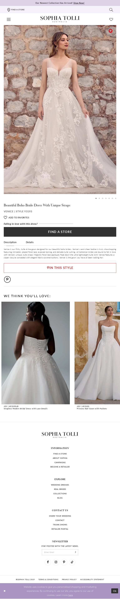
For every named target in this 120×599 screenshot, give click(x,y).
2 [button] (99, 198)
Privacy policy (69, 580)
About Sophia (60, 458)
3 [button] (102, 198)
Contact (60, 520)
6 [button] (112, 198)
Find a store (60, 454)
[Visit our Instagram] (56, 562)
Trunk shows (60, 525)
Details (30, 242)
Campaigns (60, 462)
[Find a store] (15, 9)
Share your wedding (60, 516)
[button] (8, 19)
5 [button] (109, 198)
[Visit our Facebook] (48, 562)
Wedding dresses (60, 485)
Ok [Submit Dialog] (115, 591)
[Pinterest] (110, 31)
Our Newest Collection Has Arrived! (60, 2)
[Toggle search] (111, 9)
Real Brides (60, 489)
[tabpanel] (60, 109)
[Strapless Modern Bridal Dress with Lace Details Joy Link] (35, 356)
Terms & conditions (48, 580)
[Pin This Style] (60, 268)
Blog (60, 498)
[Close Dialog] (4, 591)
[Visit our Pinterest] (64, 562)
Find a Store (60, 232)
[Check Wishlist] (111, 19)
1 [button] (96, 198)
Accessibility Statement (92, 580)
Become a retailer (60, 467)
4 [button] (105, 198)
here (70, 595)
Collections (60, 493)
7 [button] (115, 198)
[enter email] (60, 552)
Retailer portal (60, 529)
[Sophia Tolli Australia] (60, 19)
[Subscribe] (75, 552)
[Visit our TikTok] (72, 562)
